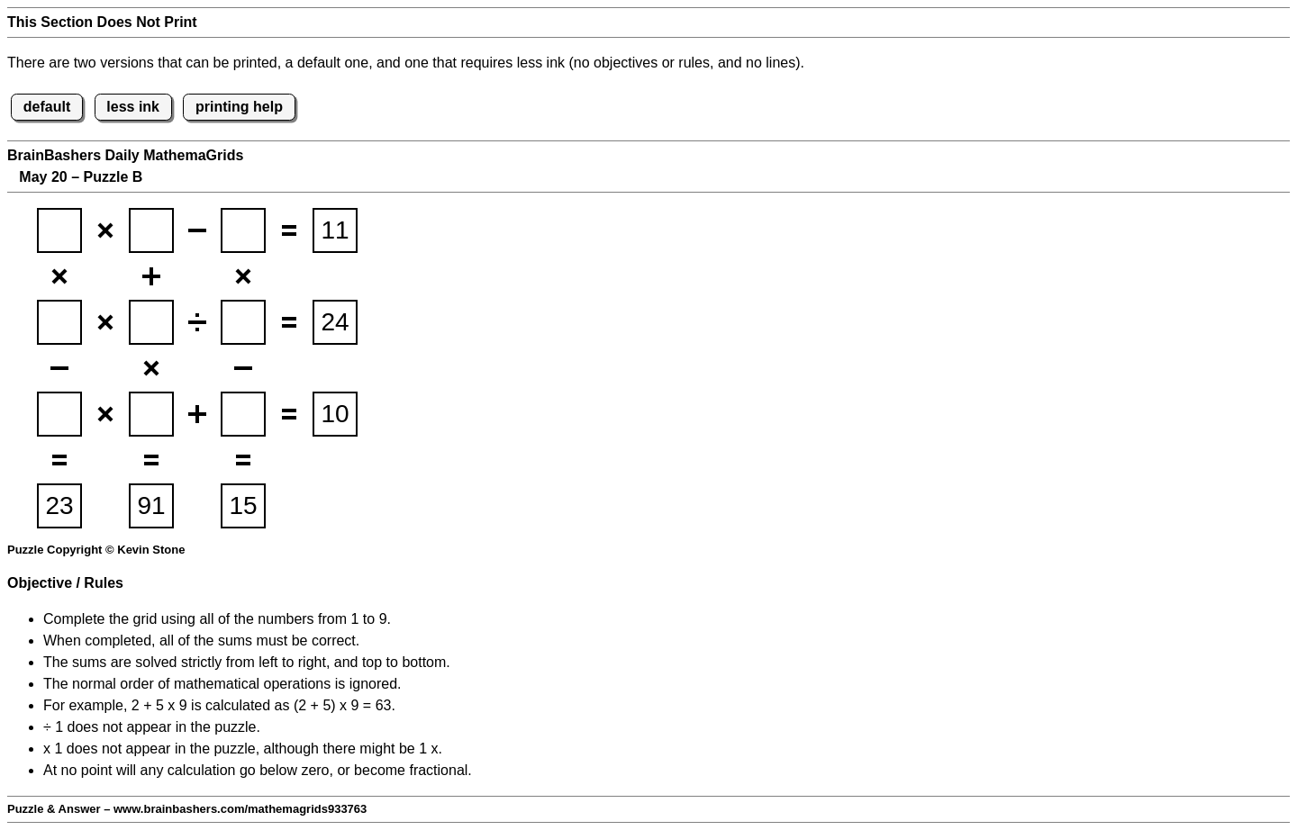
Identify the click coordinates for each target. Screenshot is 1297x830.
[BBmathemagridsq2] (151, 230)
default (46, 106)
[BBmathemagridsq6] (243, 322)
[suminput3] (335, 414)
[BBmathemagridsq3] (243, 230)
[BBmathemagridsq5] (151, 322)
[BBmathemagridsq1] (59, 230)
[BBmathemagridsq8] (151, 414)
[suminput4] (59, 505)
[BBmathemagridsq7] (59, 414)
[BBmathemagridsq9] (243, 414)
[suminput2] (335, 322)
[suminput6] (243, 505)
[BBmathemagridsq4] (59, 322)
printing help (239, 106)
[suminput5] (151, 505)
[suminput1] (335, 230)
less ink (132, 106)
